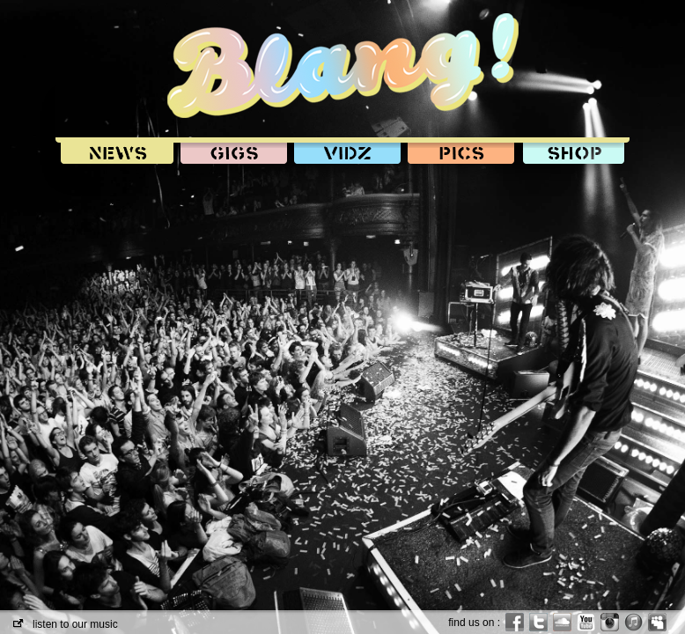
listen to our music (65, 624)
